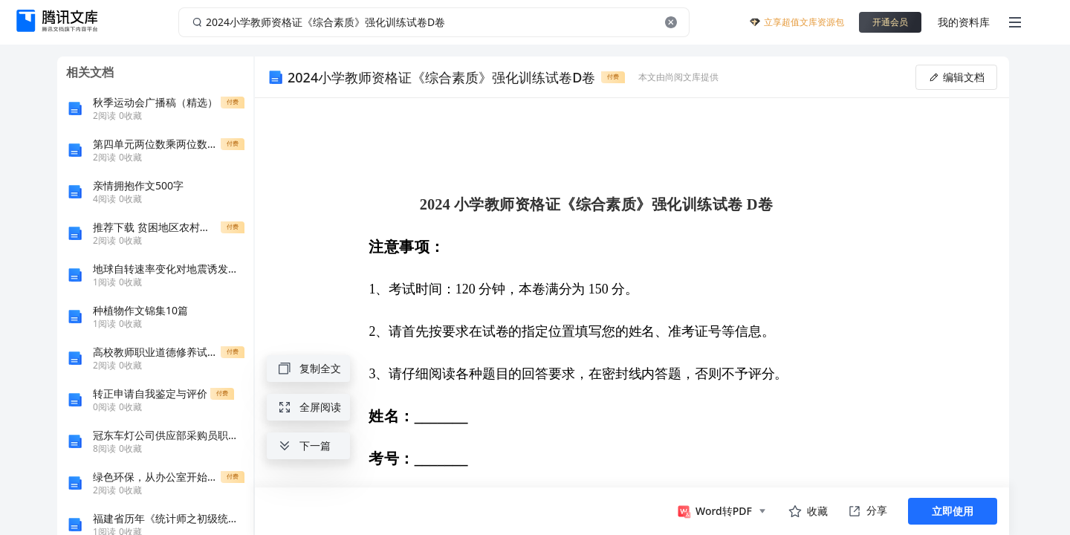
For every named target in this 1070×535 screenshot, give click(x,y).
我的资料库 (964, 22)
